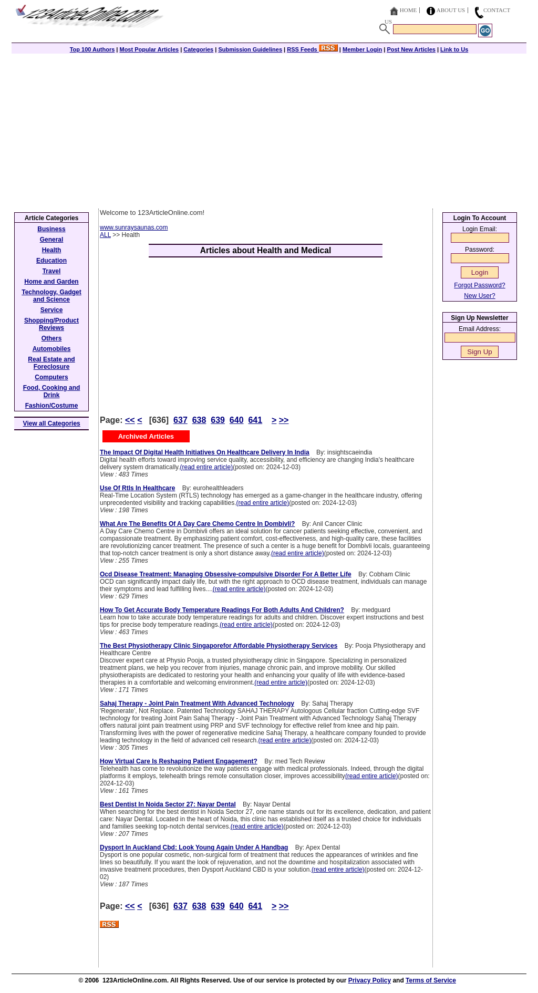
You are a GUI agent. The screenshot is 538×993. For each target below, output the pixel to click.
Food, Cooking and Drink (51, 391)
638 (199, 420)
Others (52, 338)
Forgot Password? (479, 285)
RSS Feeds (312, 49)
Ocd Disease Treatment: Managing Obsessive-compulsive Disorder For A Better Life (225, 574)
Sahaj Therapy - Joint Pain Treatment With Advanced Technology (197, 703)
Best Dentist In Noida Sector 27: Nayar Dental (168, 804)
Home (408, 10)
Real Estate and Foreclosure (51, 363)
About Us (451, 10)
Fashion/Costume (51, 405)
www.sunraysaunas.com (134, 227)
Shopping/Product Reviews (51, 324)
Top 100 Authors (92, 49)
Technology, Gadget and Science (51, 295)
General (52, 239)
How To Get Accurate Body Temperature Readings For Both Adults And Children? (222, 610)
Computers (51, 377)
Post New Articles (411, 49)
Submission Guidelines (250, 49)
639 (218, 420)
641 (255, 420)
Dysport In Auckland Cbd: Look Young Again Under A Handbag (194, 847)
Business (51, 229)
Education (51, 260)
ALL (105, 235)
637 (180, 420)
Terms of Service (431, 980)
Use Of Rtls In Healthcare (137, 488)
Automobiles (52, 349)
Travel (52, 271)
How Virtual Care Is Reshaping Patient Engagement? (178, 761)
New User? (479, 295)
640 (237, 420)
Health (51, 250)
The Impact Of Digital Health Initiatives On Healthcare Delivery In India (204, 452)
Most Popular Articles (149, 49)
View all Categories (51, 423)
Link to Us (454, 49)
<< (130, 420)
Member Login (362, 49)
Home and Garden (51, 281)
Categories (198, 49)
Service (51, 310)
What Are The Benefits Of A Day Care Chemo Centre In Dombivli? (197, 523)
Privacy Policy (369, 980)
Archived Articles (146, 436)
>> (284, 420)
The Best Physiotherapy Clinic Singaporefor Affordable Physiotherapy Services (218, 645)
